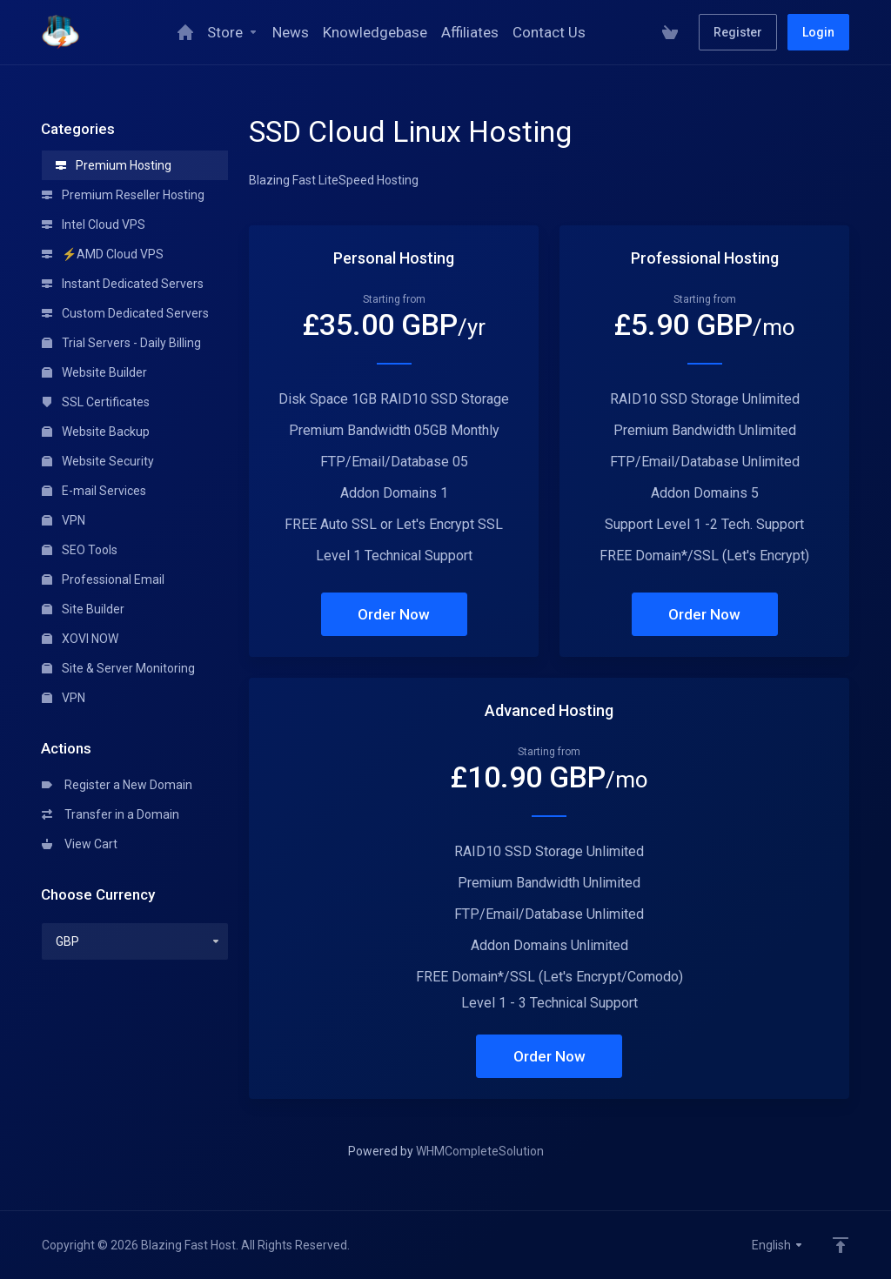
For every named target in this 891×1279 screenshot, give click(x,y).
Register (737, 32)
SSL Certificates (96, 402)
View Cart (79, 844)
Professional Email (103, 579)
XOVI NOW (80, 639)
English (778, 1245)
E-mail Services (94, 491)
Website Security (98, 461)
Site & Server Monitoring (118, 668)
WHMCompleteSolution (480, 1151)
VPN (63, 520)
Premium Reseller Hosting (123, 195)
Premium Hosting (113, 165)
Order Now (394, 614)
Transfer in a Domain (110, 814)
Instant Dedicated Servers (123, 284)
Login (818, 32)
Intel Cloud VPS (93, 224)
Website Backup (96, 432)
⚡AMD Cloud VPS (103, 254)
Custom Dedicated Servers (125, 313)
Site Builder (83, 609)
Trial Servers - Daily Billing (121, 343)
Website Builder (94, 372)
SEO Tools (79, 550)
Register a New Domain (117, 785)
